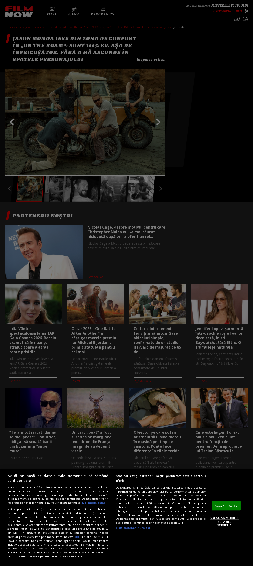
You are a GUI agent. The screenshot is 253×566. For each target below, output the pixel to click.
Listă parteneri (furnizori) (134, 527)
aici (76, 537)
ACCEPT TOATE (226, 505)
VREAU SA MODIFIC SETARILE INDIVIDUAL (224, 521)
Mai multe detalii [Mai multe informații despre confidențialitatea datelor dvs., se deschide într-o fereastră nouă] (94, 502)
